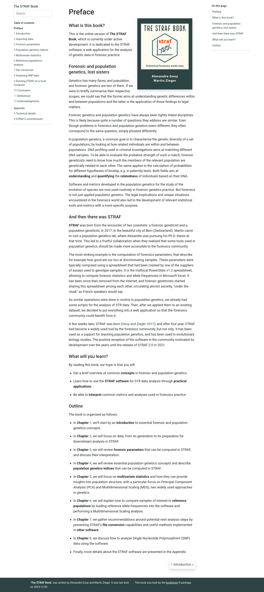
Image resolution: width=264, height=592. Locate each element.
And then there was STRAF (227, 33)
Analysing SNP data (26, 75)
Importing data (23, 39)
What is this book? (223, 17)
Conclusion (22, 90)
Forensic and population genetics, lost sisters (226, 25)
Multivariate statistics (27, 55)
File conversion (24, 70)
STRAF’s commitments (28, 119)
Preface (18, 28)
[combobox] (33, 13)
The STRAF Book (26, 6)
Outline (216, 45)
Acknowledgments (26, 101)
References (22, 96)
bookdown (172, 582)
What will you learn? (224, 39)
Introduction (22, 33)
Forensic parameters (27, 44)
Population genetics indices (31, 50)
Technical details (25, 113)
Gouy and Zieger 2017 (138, 324)
